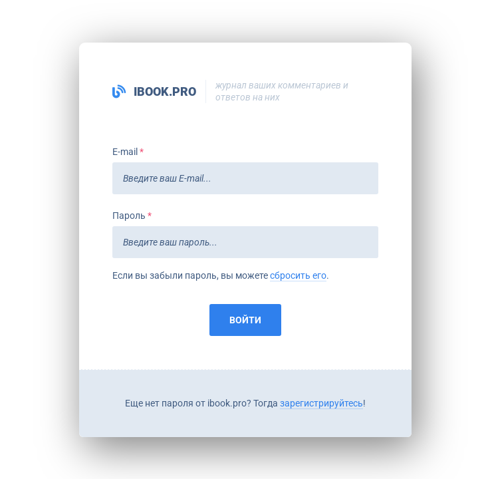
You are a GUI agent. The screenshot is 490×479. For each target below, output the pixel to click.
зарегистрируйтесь (321, 403)
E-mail (125, 151)
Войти (245, 320)
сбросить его (298, 275)
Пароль (129, 215)
